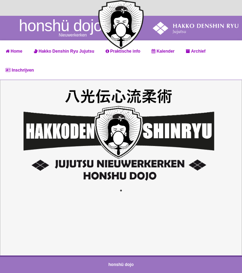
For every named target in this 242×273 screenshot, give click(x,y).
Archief (196, 51)
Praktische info (123, 51)
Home (14, 51)
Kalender (163, 51)
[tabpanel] (121, 134)
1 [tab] (121, 190)
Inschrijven (20, 70)
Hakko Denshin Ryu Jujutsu (64, 51)
